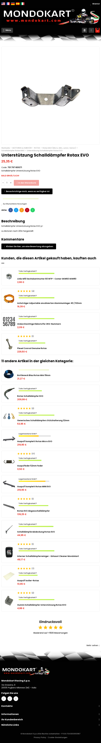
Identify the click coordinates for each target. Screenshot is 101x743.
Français (8, 3)
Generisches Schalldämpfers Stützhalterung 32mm (43, 420)
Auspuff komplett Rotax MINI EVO (34, 486)
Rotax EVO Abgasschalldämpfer (33, 511)
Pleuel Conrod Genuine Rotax (32, 348)
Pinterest (27, 210)
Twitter (16, 210)
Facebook (10, 210)
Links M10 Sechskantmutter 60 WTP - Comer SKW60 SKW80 (46, 278)
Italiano (22, 3)
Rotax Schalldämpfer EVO (30, 396)
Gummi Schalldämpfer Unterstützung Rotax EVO (41, 605)
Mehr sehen (93, 645)
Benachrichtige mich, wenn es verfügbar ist (28, 191)
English (3, 3)
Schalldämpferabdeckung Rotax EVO (36, 531)
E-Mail (21, 210)
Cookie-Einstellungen (57, 737)
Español (18, 3)
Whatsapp (32, 210)
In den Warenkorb (27, 182)
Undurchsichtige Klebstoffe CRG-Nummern (39, 324)
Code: (4, 167)
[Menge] (6, 183)
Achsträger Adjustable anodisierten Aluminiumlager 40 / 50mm (49, 303)
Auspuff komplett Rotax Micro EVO (34, 441)
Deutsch (13, 3)
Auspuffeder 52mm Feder (30, 465)
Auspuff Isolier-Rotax (28, 580)
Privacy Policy (40, 737)
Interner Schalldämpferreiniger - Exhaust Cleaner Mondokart (48, 556)
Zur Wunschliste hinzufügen (14, 204)
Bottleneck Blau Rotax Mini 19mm (33, 375)
